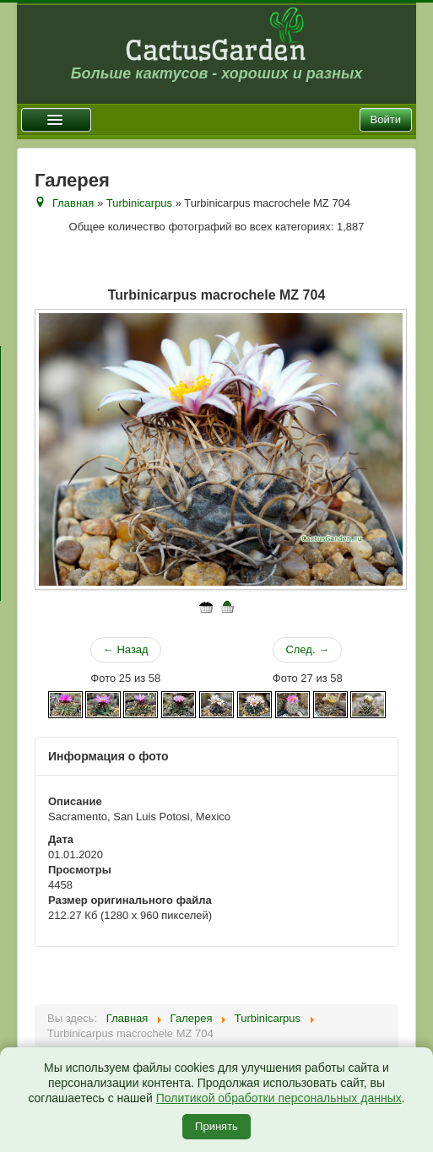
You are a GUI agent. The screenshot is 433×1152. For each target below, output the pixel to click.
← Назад (126, 649)
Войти (386, 119)
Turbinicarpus (139, 203)
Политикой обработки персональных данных (279, 1098)
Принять (216, 1126)
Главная (73, 203)
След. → (307, 649)
